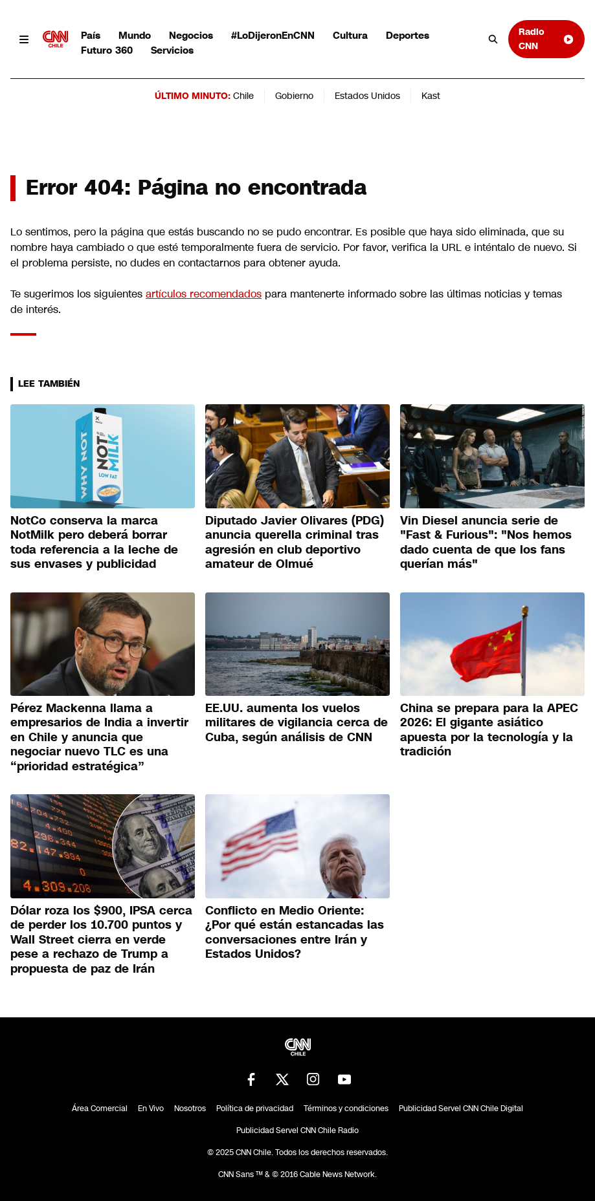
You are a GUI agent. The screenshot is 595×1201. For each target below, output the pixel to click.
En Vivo (151, 1108)
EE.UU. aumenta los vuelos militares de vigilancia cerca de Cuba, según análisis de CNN (296, 723)
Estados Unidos (367, 95)
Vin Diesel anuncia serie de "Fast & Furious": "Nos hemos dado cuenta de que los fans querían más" (486, 542)
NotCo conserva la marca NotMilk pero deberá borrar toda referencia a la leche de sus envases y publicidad (94, 542)
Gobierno (294, 95)
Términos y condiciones (346, 1108)
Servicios (172, 50)
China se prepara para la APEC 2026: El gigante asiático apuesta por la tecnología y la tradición (489, 730)
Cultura (350, 35)
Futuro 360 (107, 50)
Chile (243, 95)
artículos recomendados (204, 294)
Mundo (134, 35)
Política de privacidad (254, 1108)
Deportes (407, 35)
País (90, 35)
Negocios (191, 35)
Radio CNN (546, 38)
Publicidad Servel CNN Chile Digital (461, 1108)
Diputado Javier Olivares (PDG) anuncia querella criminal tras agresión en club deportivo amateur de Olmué (294, 542)
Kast (430, 95)
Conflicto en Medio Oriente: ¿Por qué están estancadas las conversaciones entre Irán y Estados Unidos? (294, 932)
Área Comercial (100, 1108)
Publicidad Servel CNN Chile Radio (297, 1130)
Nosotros (190, 1108)
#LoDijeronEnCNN (273, 35)
